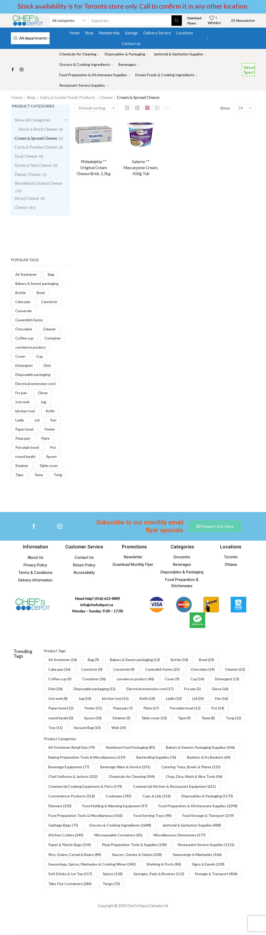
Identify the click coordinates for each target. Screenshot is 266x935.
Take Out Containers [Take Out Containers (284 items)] (70, 883)
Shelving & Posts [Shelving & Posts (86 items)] (164, 864)
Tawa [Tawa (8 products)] (38, 474)
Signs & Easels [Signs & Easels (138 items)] (208, 864)
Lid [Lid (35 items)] (198, 698)
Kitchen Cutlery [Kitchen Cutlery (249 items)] (65, 835)
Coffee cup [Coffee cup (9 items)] (59, 679)
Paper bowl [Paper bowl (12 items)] (61, 708)
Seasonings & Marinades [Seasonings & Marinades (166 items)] (197, 854)
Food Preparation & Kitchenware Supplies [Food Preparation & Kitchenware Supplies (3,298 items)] (197, 806)
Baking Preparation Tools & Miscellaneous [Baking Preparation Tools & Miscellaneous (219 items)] (86, 757)
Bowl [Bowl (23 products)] (41, 292)
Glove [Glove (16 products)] (43, 392)
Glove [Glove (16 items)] (220, 689)
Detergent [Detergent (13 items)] (227, 679)
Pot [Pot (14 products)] (53, 447)
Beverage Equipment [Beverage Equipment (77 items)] (68, 767)
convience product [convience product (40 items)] (135, 679)
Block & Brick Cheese (37, 128)
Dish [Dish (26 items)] (55, 689)
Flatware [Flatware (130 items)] (59, 806)
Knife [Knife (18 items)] (147, 698)
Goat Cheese (26, 155)
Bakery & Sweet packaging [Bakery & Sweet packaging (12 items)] (135, 659)
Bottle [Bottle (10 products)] (20, 292)
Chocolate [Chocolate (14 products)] (23, 329)
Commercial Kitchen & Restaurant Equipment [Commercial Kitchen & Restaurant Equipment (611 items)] (174, 786)
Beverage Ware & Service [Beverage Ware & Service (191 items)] (125, 767)
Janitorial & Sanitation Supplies (180, 54)
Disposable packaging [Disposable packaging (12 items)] (95, 689)
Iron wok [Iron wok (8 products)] (22, 402)
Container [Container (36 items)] (94, 679)
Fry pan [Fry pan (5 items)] (192, 689)
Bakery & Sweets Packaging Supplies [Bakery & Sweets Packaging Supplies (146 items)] (200, 747)
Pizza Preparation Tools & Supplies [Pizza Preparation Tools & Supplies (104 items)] (134, 844)
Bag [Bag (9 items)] (93, 659)
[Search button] (176, 20)
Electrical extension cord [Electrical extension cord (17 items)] (150, 689)
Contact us (131, 43)
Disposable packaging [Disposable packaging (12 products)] (32, 374)
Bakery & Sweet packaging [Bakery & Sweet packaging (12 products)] (36, 283)
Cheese (106, 97)
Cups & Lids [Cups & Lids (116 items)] (156, 796)
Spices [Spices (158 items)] (113, 874)
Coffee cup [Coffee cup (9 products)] (24, 338)
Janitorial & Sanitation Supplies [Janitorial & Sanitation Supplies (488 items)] (191, 825)
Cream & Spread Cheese (36, 138)
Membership (109, 32)
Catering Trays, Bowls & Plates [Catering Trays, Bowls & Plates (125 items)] (191, 767)
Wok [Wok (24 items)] (118, 727)
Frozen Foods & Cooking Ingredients (166, 75)
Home (75, 32)
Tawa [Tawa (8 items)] (208, 718)
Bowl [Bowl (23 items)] (206, 659)
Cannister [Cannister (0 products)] (49, 301)
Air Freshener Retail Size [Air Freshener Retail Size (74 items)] (71, 747)
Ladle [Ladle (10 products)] (19, 420)
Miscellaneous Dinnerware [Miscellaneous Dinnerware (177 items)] (179, 835)
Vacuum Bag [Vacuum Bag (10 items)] (87, 727)
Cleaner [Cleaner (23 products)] (49, 329)
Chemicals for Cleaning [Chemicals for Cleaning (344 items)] (132, 776)
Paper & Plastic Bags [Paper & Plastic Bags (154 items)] (69, 844)
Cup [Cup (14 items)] (197, 679)
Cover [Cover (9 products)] (20, 356)
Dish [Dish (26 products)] (47, 365)
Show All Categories (32, 119)
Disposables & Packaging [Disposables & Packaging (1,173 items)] (207, 796)
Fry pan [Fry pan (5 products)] (21, 392)
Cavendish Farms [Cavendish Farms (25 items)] (162, 669)
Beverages (128, 64)
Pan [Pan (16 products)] (53, 420)
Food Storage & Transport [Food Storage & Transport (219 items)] (208, 815)
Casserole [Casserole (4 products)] (23, 311)
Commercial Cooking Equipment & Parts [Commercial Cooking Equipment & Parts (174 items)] (85, 786)
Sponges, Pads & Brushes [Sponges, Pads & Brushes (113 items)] (159, 874)
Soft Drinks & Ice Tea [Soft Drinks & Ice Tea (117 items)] (70, 874)
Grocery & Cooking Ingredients (86, 64)
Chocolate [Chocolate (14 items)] (203, 669)
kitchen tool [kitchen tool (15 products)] (25, 411)
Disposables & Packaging (126, 54)
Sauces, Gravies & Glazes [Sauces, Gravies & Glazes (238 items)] (137, 854)
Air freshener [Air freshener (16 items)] (62, 659)
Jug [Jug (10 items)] (84, 698)
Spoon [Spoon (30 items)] (93, 718)
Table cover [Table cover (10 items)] (154, 718)
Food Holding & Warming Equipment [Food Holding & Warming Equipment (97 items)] (115, 806)
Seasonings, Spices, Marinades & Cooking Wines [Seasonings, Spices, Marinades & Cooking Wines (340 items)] (92, 864)
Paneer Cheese (28, 174)
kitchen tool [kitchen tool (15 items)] (115, 698)
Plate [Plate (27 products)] (45, 438)
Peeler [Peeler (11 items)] (93, 708)
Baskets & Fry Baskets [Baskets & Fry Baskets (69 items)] (208, 757)
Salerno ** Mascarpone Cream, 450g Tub (141, 168)
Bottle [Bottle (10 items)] (179, 659)
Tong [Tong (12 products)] (58, 474)
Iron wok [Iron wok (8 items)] (58, 698)
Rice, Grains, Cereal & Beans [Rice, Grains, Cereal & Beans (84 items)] (74, 854)
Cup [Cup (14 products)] (39, 356)
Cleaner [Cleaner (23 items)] (235, 669)
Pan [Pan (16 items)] (221, 698)
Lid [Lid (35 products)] (37, 420)
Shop (89, 32)
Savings (131, 32)
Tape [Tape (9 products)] (19, 474)
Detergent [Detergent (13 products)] (24, 365)
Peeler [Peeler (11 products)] (49, 429)
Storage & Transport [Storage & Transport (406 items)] (216, 874)
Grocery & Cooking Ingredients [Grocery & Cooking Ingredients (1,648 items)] (120, 825)
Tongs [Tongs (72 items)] (111, 883)
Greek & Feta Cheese (33, 165)
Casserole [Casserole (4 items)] (124, 669)
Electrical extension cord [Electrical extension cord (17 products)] (35, 383)
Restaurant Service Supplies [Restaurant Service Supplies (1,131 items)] (206, 844)
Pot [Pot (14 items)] (217, 708)
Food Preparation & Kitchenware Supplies (94, 75)
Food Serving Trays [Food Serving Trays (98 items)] (152, 815)
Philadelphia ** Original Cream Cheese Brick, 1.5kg (93, 168)
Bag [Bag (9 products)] (51, 274)
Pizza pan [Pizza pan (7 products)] (22, 438)
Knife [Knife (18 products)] (50, 411)
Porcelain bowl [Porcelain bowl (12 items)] (185, 708)
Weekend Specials (249, 70)
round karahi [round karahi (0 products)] (25, 456)
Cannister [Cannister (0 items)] (91, 669)
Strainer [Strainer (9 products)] (21, 465)
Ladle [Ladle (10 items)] (174, 698)
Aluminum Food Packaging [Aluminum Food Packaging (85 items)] (130, 747)
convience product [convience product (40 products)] (30, 347)
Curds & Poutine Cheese (36, 146)
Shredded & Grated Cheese (38, 183)
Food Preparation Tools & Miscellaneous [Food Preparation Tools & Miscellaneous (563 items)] (85, 815)
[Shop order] (96, 108)
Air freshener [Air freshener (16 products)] (26, 274)
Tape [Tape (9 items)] (184, 718)
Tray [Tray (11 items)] (55, 727)
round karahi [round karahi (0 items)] (60, 718)
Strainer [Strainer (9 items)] (121, 718)
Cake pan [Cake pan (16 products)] (22, 301)
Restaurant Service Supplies (83, 85)
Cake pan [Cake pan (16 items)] (59, 669)
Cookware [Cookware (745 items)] (118, 796)
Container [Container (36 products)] (52, 338)
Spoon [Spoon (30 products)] (51, 456)
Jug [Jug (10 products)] (43, 402)
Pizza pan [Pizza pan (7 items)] (123, 708)
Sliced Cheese (27, 198)
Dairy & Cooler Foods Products (67, 97)
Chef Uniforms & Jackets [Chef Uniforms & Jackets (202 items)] (73, 776)
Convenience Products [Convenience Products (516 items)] (71, 796)
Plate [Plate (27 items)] (151, 708)
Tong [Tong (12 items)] (233, 718)
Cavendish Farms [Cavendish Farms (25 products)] (29, 320)
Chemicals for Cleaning (79, 54)
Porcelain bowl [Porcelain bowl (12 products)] (27, 447)
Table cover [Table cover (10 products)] (48, 465)
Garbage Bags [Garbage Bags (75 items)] (63, 825)
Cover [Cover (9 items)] (172, 679)
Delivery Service (157, 32)
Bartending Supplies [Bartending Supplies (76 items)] (156, 757)
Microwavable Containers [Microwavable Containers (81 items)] (118, 835)
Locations (184, 32)
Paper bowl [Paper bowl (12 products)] (24, 429)
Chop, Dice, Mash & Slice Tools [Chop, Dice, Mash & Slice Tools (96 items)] (194, 776)
